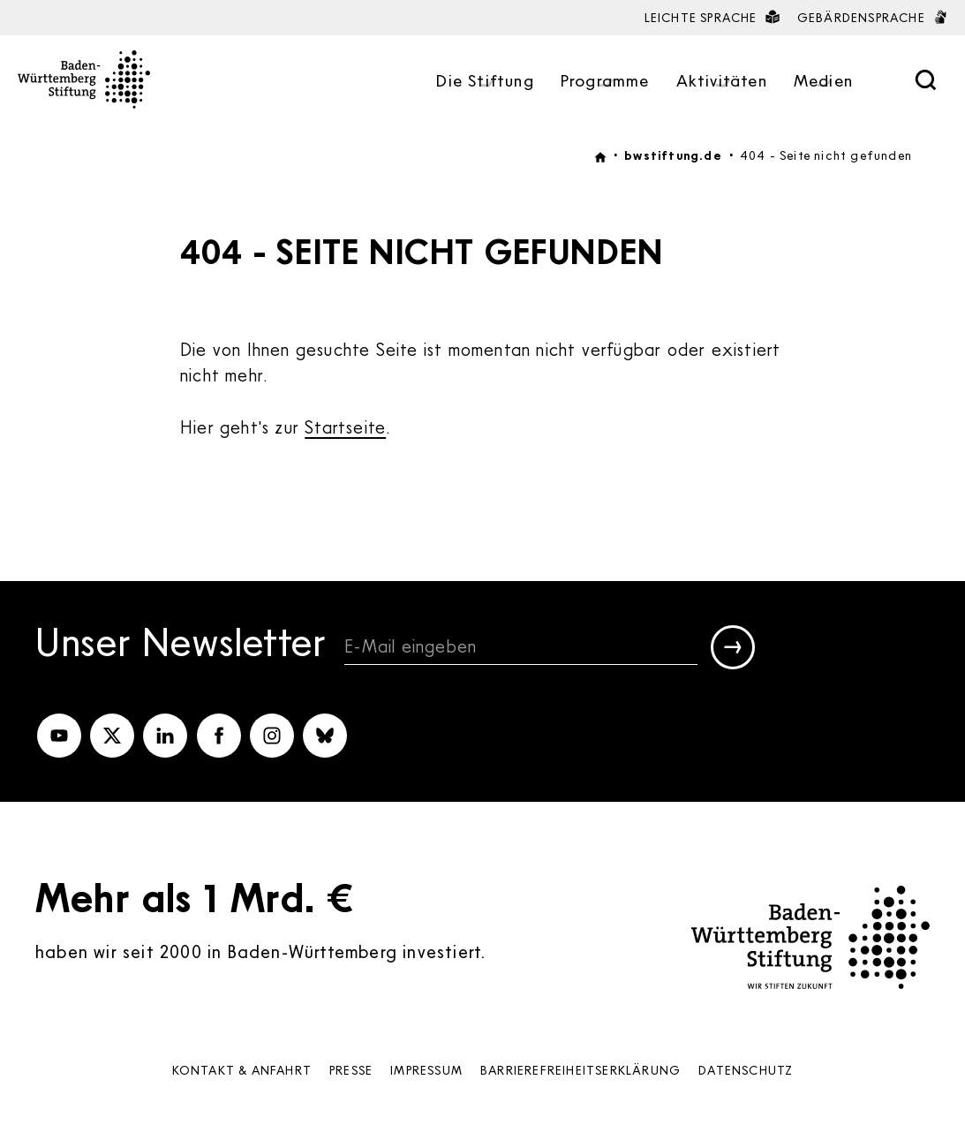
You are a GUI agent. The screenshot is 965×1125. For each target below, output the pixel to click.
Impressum (426, 1069)
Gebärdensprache (872, 17)
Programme (605, 82)
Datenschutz (745, 1069)
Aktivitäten (721, 82)
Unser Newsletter (181, 644)
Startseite (345, 426)
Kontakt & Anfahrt (242, 1069)
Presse (351, 1069)
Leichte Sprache (712, 17)
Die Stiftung (484, 82)
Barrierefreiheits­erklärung (580, 1069)
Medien (823, 82)
